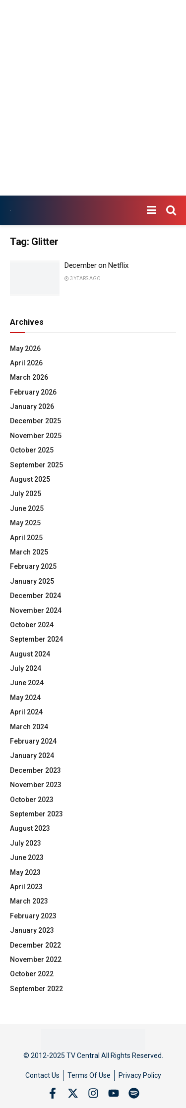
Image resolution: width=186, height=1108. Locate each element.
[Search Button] (171, 210)
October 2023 (32, 800)
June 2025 (27, 508)
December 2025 (35, 421)
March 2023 (29, 901)
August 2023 (30, 828)
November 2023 (36, 785)
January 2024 (32, 755)
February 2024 (33, 741)
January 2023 (32, 930)
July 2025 (25, 494)
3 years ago (82, 278)
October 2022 (32, 974)
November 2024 (36, 610)
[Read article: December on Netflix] (35, 278)
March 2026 (29, 377)
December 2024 (35, 596)
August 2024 (30, 654)
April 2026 (26, 363)
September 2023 (36, 814)
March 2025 (29, 552)
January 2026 (32, 406)
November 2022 (36, 959)
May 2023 (25, 872)
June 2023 (27, 857)
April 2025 (26, 538)
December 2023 (35, 770)
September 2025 (36, 465)
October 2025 (32, 450)
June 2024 (27, 683)
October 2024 (32, 625)
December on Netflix (96, 265)
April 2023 (26, 887)
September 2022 (36, 989)
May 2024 (25, 698)
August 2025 (30, 479)
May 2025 (25, 523)
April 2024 (26, 712)
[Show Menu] (151, 210)
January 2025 (32, 581)
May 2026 (25, 349)
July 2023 (25, 843)
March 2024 (29, 727)
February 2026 (33, 392)
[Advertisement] (93, 98)
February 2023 (33, 916)
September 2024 (36, 639)
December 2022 (35, 945)
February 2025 (33, 566)
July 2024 (25, 668)
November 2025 (36, 436)
